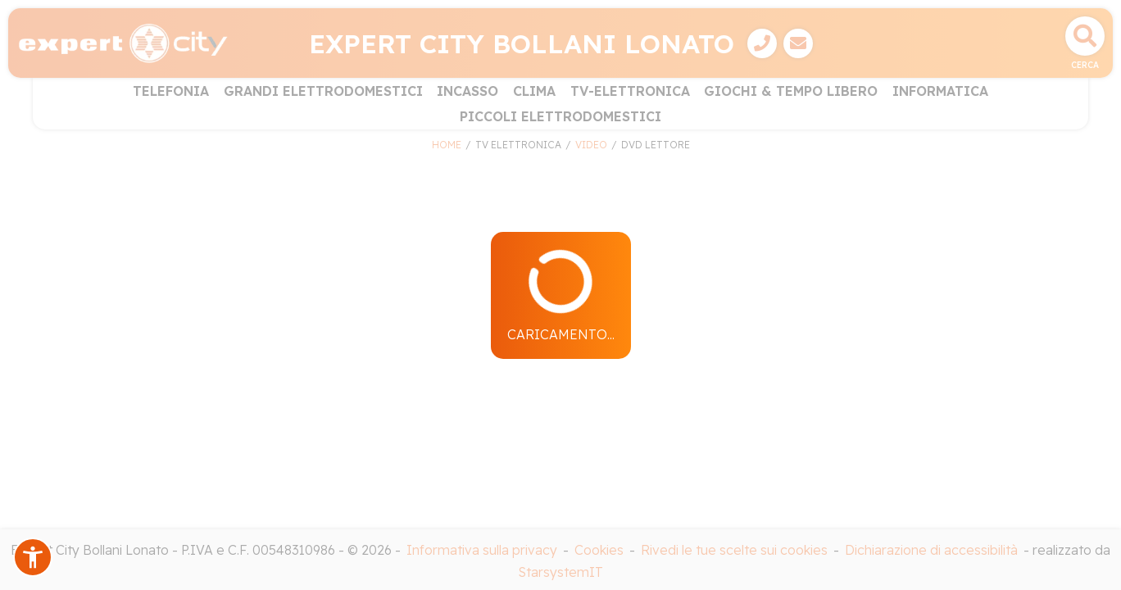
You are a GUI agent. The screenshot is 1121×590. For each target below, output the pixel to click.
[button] (32, 557)
